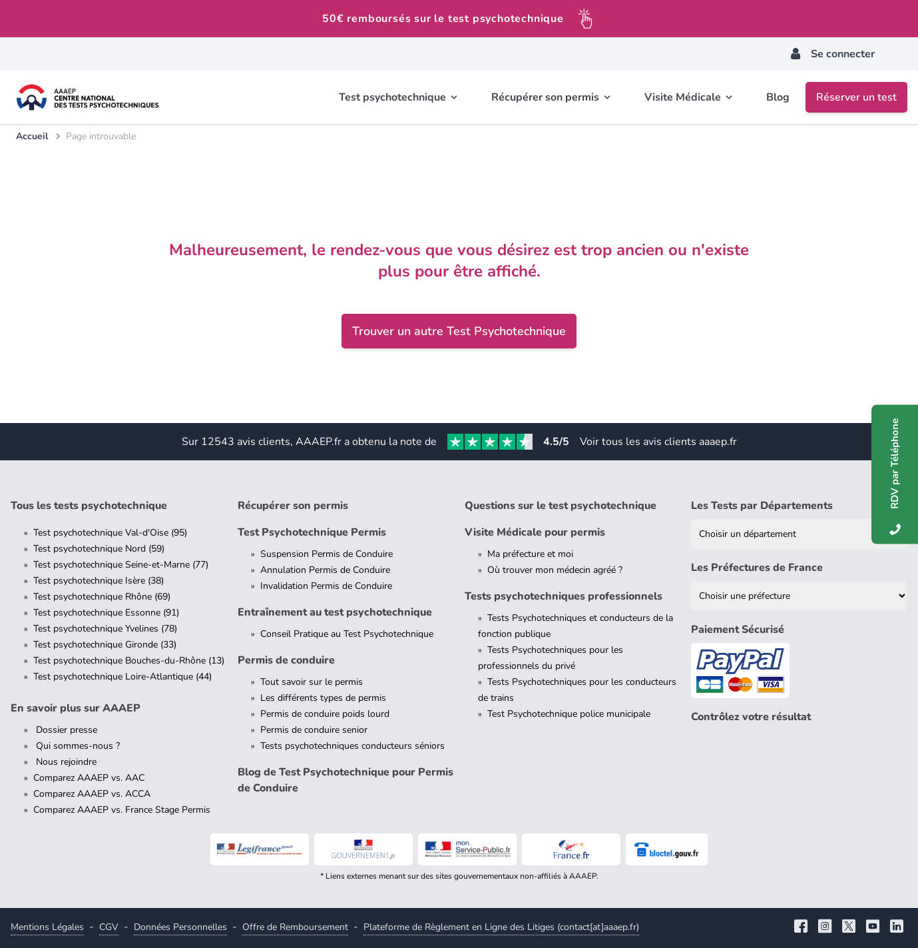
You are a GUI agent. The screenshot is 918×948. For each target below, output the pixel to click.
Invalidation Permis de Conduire (326, 586)
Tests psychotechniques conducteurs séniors (352, 745)
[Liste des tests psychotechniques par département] (799, 534)
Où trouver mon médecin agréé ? (554, 570)
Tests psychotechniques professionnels (563, 596)
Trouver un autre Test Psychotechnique (459, 331)
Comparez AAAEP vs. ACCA (91, 793)
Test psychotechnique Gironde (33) (104, 644)
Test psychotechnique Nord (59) (98, 548)
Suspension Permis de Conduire (326, 554)
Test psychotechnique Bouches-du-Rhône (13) (128, 660)
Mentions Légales (47, 927)
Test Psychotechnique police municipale (568, 714)
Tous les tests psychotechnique (89, 505)
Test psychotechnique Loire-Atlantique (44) (122, 676)
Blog (778, 97)
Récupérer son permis (293, 505)
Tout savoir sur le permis (311, 682)
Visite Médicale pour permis (535, 532)
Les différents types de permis (323, 698)
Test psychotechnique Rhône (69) (101, 596)
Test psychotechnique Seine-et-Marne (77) (120, 564)
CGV (108, 927)
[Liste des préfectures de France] (799, 596)
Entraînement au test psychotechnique (335, 612)
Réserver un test (856, 97)
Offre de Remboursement (295, 927)
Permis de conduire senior (313, 729)
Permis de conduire (286, 660)
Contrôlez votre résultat (751, 717)
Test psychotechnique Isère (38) (98, 580)
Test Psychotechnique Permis (312, 532)
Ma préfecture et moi (530, 554)
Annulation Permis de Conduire (325, 570)
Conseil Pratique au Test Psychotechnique (346, 634)
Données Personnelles (180, 927)
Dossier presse (65, 729)
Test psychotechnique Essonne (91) (106, 612)
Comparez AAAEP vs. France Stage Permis (121, 809)
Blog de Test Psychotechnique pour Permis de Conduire (345, 780)
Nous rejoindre (65, 761)
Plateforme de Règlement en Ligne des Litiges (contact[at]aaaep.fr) (501, 927)
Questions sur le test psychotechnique (560, 505)
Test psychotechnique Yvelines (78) (105, 628)
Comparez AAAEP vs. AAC (88, 777)
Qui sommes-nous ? (76, 745)
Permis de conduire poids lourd (324, 714)
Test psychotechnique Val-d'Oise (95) (110, 532)
